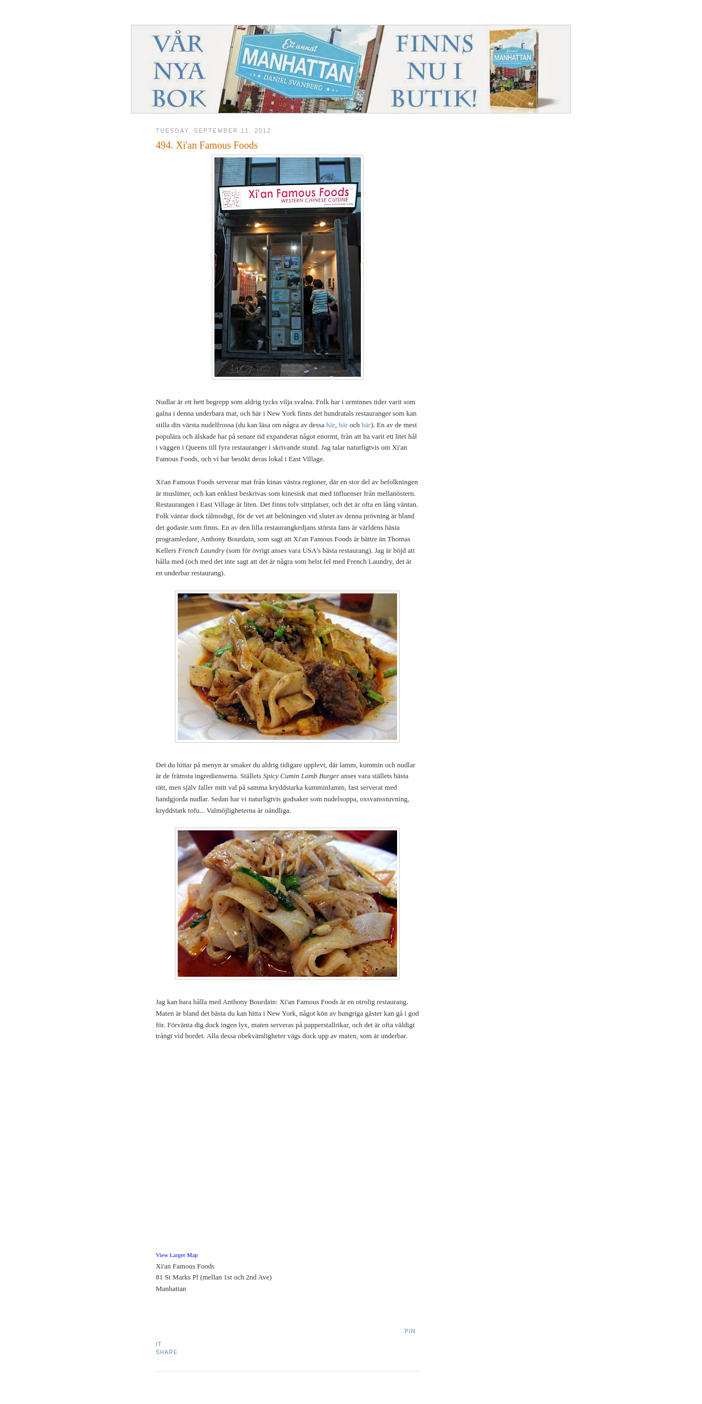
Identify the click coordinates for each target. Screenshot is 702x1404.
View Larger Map (177, 1255)
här (330, 425)
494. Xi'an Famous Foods (207, 145)
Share (167, 1352)
